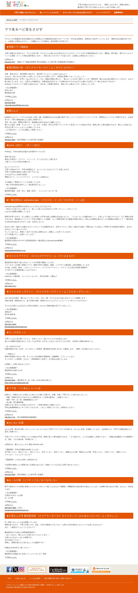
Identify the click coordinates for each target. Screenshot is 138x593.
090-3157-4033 (10, 324)
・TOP (8, 578)
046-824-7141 (10, 417)
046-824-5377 (10, 62)
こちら (14, 96)
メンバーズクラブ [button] (103, 12)
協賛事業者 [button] (119, 12)
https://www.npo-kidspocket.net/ (17, 383)
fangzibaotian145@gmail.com (16, 327)
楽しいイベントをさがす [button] (49, 12)
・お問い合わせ (20, 578)
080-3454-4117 (10, 286)
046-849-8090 (10, 103)
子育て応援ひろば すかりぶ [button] (25, 12)
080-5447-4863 (10, 508)
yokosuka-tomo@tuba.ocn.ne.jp (17, 105)
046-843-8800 (10, 380)
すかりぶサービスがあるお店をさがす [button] (78, 12)
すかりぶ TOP (11, 20)
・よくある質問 (34, 578)
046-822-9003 (10, 140)
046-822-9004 (10, 474)
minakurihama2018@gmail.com (17, 510)
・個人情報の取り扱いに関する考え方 (57, 578)
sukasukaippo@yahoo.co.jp (15, 250)
